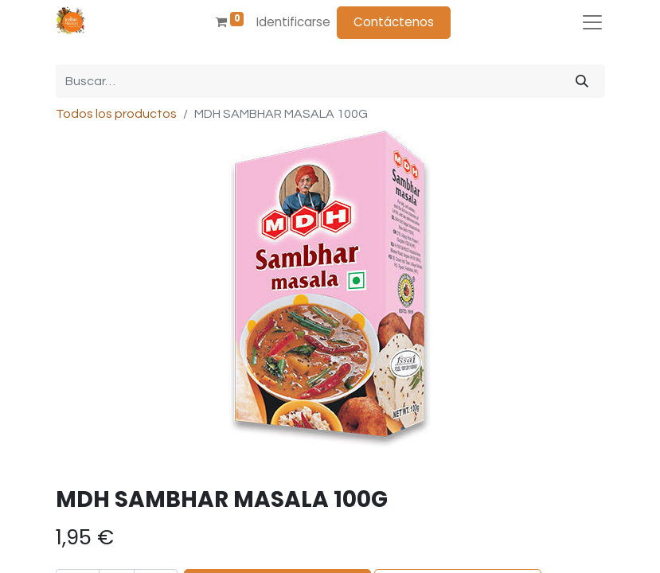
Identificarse (293, 22)
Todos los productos (116, 113)
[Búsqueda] (582, 81)
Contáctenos (393, 22)
